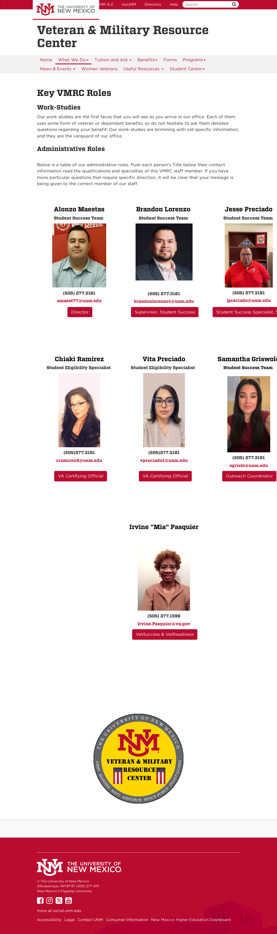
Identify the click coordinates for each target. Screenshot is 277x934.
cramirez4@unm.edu (79, 460)
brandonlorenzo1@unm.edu (164, 301)
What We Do (73, 60)
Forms (170, 59)
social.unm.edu (67, 910)
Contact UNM (90, 919)
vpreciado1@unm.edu (164, 460)
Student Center (187, 69)
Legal (69, 919)
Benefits (148, 60)
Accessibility (49, 919)
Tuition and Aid (113, 60)
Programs (194, 60)
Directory (153, 4)
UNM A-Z (105, 4)
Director (80, 312)
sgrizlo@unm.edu (249, 465)
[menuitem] (46, 59)
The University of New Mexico (66, 10)
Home (46, 59)
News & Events (58, 69)
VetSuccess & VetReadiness (165, 634)
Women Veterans (99, 68)
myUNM (129, 4)
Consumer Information (127, 919)
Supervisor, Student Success (165, 312)
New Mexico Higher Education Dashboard (191, 919)
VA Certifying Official (80, 476)
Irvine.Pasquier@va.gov (164, 623)
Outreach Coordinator (249, 476)
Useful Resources (143, 69)
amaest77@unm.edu (79, 300)
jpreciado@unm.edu (249, 300)
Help (174, 4)
